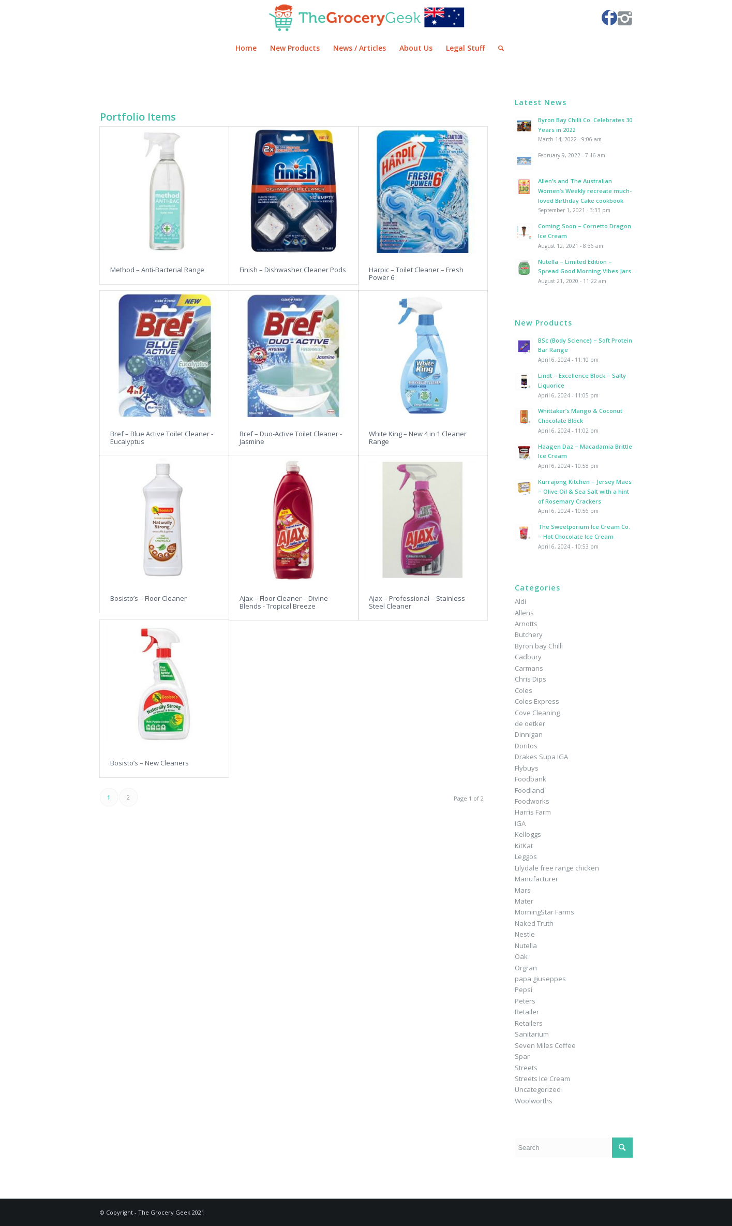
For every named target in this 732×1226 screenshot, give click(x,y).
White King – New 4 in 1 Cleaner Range (418, 437)
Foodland (529, 790)
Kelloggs (528, 834)
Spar (522, 1056)
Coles (523, 690)
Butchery (529, 634)
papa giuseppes (540, 978)
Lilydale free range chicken (557, 868)
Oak (521, 956)
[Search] (497, 48)
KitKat (524, 845)
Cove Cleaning (537, 712)
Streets (526, 1067)
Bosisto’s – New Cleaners (149, 762)
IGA (520, 823)
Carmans (529, 668)
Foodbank (530, 779)
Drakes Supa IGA (541, 756)
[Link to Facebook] (609, 17)
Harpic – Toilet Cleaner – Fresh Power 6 (416, 273)
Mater (524, 901)
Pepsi (523, 989)
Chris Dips (530, 679)
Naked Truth (534, 923)
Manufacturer (536, 878)
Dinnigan (529, 734)
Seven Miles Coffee (545, 1045)
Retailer (527, 1011)
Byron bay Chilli (539, 646)
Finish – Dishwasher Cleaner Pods (293, 269)
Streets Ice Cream (542, 1078)
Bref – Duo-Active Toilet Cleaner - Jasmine (291, 437)
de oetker (530, 723)
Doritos (526, 745)
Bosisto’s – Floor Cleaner (148, 598)
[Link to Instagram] (625, 17)
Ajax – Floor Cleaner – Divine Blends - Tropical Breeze (284, 602)
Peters (525, 1001)
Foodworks (532, 801)
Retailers (529, 1023)
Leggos (526, 856)
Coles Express (537, 701)
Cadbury (528, 656)
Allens (524, 612)
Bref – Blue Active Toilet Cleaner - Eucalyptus (161, 437)
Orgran (526, 967)
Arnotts (526, 623)
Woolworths (533, 1100)
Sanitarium (532, 1034)
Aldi (520, 601)
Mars (523, 890)
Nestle (525, 934)
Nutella (526, 945)
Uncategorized (538, 1089)
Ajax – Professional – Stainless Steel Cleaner (417, 602)
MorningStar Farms (544, 912)
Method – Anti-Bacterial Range (157, 269)
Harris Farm (533, 812)
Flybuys (527, 768)
